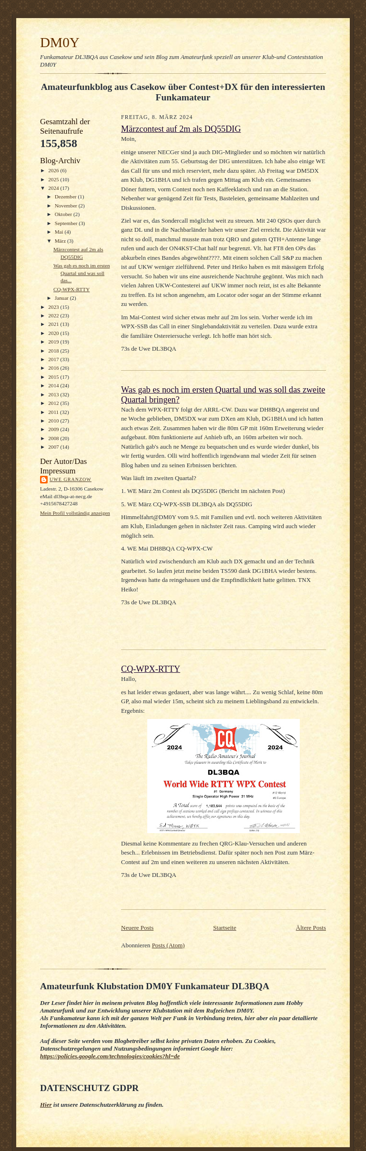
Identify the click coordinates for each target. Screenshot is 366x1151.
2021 (54, 324)
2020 (54, 333)
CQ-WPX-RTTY (71, 289)
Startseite (224, 927)
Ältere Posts (311, 927)
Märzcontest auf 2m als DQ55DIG (181, 129)
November (67, 205)
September (67, 223)
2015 (54, 377)
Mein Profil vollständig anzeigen (75, 513)
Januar (62, 298)
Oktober (64, 214)
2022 (54, 315)
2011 (54, 412)
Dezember (66, 196)
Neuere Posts (137, 927)
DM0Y (60, 42)
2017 (54, 359)
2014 (54, 385)
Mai (60, 232)
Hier (46, 1104)
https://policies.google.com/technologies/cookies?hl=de (110, 1056)
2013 (54, 394)
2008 (54, 438)
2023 (54, 307)
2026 (54, 170)
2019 (54, 341)
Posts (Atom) (168, 945)
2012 (54, 403)
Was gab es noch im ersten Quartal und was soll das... (81, 273)
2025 (54, 179)
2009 (54, 429)
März (61, 241)
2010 (54, 420)
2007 (54, 447)
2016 (54, 368)
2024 (54, 188)
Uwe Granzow (71, 479)
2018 (54, 351)
